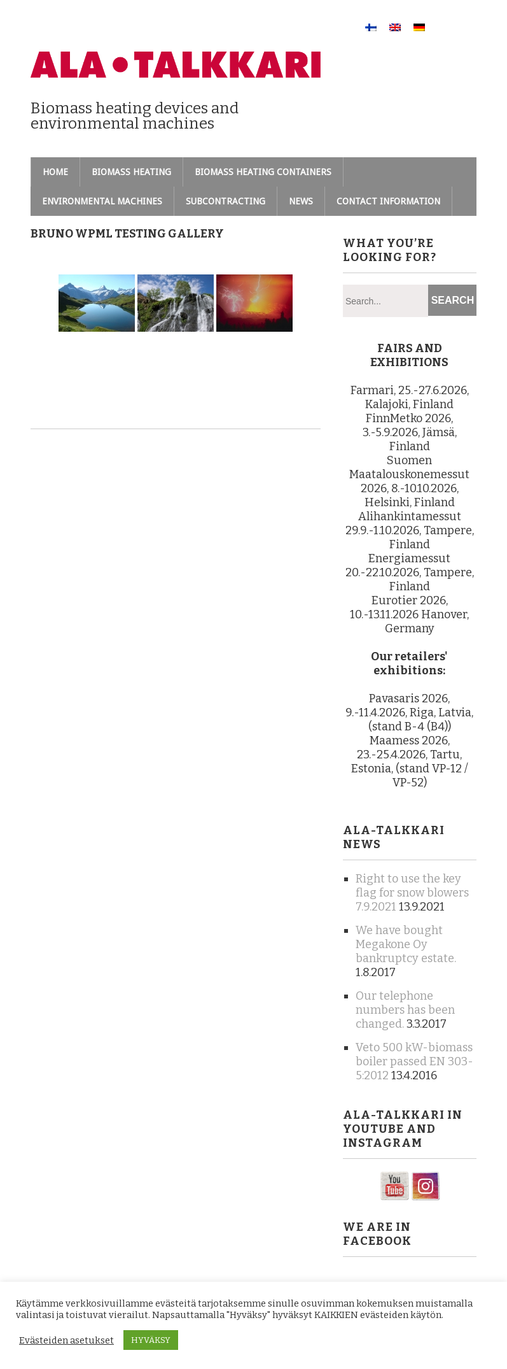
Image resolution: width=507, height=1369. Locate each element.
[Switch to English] (395, 27)
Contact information (388, 201)
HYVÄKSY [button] (150, 1340)
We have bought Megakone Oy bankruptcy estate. (406, 944)
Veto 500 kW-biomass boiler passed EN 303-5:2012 (414, 1061)
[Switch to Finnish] (371, 27)
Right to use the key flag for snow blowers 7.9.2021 (412, 893)
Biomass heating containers (263, 172)
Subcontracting (225, 201)
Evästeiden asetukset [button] (66, 1340)
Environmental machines (102, 201)
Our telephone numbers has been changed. (405, 1010)
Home (55, 172)
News (301, 201)
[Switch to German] (419, 27)
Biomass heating (131, 172)
